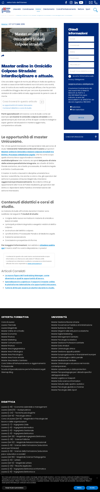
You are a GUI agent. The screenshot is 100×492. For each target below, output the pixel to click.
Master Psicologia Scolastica (64, 339)
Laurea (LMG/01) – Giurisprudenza (16, 410)
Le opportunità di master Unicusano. (18, 105)
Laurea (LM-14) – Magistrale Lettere (16, 463)
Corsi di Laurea (28, 9)
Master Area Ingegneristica (13, 348)
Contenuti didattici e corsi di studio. (17, 108)
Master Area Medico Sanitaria (14, 360)
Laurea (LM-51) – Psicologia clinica (16, 415)
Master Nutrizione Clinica (62, 328)
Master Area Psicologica (12, 354)
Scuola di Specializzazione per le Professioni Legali (23, 369)
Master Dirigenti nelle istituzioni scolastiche (70, 331)
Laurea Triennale (8, 325)
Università (17, 9)
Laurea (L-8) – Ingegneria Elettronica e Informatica (23, 469)
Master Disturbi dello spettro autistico (67, 384)
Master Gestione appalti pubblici (65, 351)
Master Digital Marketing (61, 334)
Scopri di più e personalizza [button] (14, 488)
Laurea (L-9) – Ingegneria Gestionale (17, 430)
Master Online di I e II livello (12, 331)
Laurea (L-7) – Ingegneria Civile (14, 424)
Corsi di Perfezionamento (66, 9)
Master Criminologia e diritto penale (67, 357)
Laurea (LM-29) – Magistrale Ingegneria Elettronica (23, 436)
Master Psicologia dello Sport (64, 390)
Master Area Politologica (12, 351)
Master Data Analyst (60, 345)
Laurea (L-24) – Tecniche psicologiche (18, 412)
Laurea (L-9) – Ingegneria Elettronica (17, 433)
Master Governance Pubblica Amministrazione (71, 325)
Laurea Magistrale (9, 328)
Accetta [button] (92, 488)
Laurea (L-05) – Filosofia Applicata (16, 466)
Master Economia (9, 334)
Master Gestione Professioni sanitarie (67, 342)
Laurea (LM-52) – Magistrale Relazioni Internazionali (23, 442)
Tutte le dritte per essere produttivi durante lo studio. (30, 288)
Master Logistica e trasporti (63, 378)
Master (38, 9)
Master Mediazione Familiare (63, 360)
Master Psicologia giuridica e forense (67, 387)
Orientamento (48, 9)
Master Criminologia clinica (63, 348)
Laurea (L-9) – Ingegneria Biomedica (17, 427)
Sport (88, 9)
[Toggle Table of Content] (40, 102)
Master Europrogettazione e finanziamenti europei (73, 354)
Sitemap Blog (7, 372)
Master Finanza (8, 337)
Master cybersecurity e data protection (68, 369)
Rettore (81, 9)
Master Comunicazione (11, 342)
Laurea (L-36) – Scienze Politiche (15, 439)
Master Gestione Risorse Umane (65, 322)
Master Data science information (65, 381)
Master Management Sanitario (64, 337)
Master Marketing (8, 339)
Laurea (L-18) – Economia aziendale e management (24, 407)
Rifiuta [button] (79, 488)
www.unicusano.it (35, 263)
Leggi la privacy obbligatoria (80, 84)
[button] (97, 478)
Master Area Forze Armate (12, 357)
